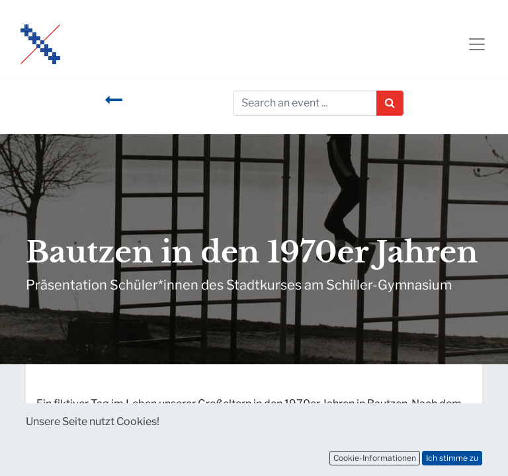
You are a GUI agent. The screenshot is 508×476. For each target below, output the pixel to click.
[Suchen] (389, 103)
